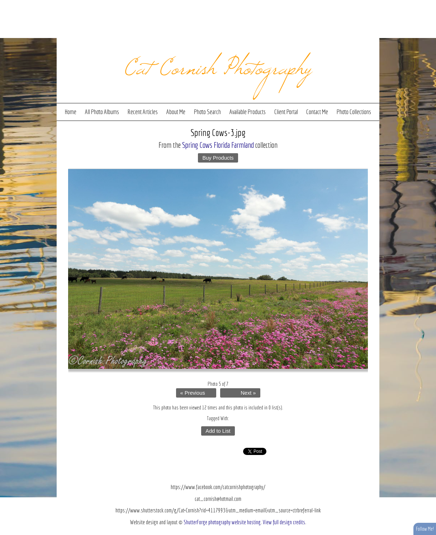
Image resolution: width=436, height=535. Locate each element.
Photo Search (207, 112)
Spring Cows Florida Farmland (218, 144)
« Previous (192, 393)
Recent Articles (142, 112)
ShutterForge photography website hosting (222, 522)
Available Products (247, 112)
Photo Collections (354, 112)
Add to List (217, 431)
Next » (248, 393)
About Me (175, 112)
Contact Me (317, 112)
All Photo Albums (102, 112)
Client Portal (286, 112)
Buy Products (217, 158)
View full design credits (284, 522)
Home (70, 112)
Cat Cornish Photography (218, 65)
